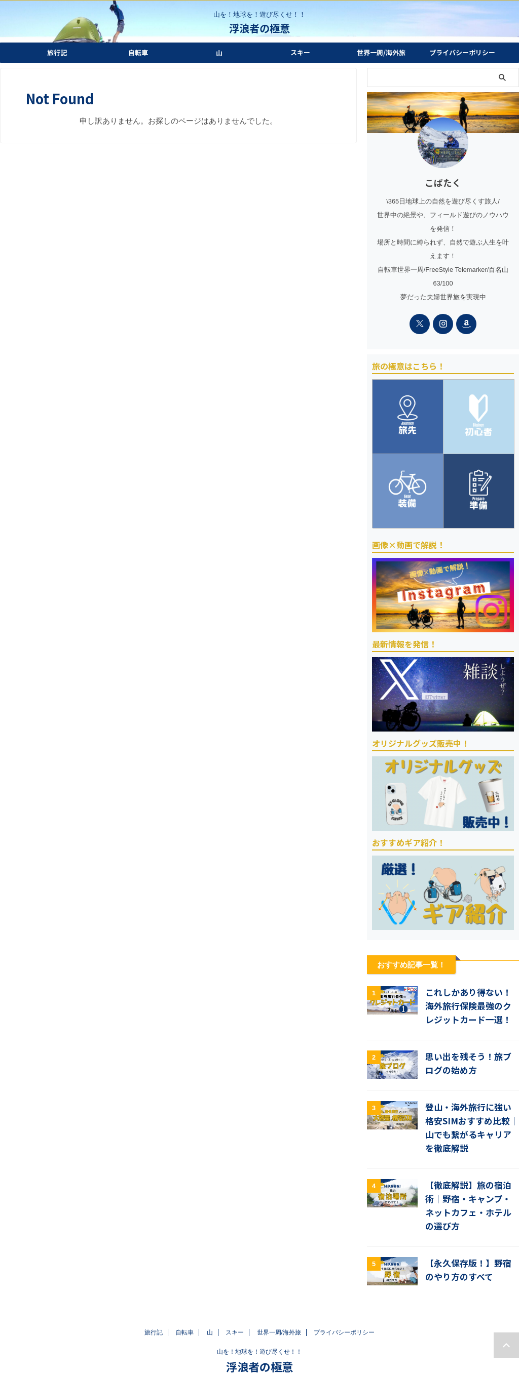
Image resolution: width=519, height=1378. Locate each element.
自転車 (138, 52)
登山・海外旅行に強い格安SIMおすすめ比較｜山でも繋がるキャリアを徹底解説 (470, 1124)
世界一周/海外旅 (381, 52)
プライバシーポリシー (462, 52)
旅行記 (57, 52)
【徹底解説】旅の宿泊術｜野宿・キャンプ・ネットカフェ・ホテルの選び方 (470, 1190)
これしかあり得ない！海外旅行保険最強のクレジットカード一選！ (470, 1007)
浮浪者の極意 (259, 28)
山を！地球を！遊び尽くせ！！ (259, 1330)
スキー (300, 52)
